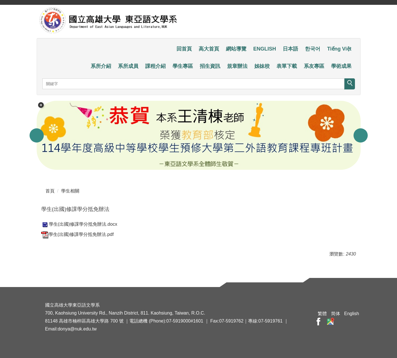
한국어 (312, 49)
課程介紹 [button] (155, 66)
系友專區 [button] (314, 66)
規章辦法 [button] (237, 66)
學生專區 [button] (182, 66)
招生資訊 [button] (210, 66)
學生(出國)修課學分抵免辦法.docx (79, 224)
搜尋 (349, 83)
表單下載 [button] (287, 66)
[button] (41, 105)
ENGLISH (264, 49)
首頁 (50, 191)
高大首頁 (209, 49)
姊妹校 (262, 66)
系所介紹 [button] (101, 66)
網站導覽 (236, 49)
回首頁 (184, 49)
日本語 (290, 49)
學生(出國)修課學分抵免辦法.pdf (77, 234)
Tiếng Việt (339, 49)
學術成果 (341, 66)
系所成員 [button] (128, 66)
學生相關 (70, 191)
